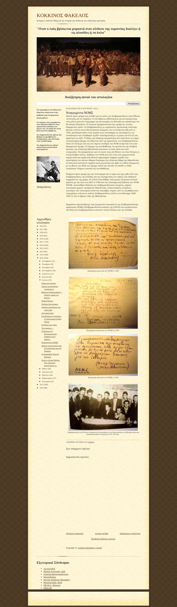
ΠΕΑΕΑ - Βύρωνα (52, 585)
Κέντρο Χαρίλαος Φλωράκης (57, 579)
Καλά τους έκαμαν (48, 283)
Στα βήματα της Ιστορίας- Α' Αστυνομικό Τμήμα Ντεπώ (51, 319)
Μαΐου (45, 369)
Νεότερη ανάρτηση (74, 533)
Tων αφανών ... (47, 328)
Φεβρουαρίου (47, 378)
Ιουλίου (45, 277)
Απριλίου (46, 372)
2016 (42, 245)
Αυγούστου (46, 274)
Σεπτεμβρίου (47, 270)
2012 (42, 258)
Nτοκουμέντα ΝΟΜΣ (49, 342)
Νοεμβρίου (46, 264)
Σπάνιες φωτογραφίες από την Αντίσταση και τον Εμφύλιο (51, 348)
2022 (42, 226)
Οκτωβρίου (46, 267)
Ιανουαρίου (46, 381)
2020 (42, 232)
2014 (42, 251)
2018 (42, 239)
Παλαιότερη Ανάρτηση (130, 533)
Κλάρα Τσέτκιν (47, 301)
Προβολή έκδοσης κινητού (103, 538)
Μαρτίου (45, 375)
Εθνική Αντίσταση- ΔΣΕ (54, 571)
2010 (42, 388)
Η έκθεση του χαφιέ (49, 325)
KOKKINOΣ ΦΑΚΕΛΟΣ (62, 15)
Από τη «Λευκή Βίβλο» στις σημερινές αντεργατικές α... (50, 363)
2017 (42, 242)
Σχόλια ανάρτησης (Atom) (90, 547)
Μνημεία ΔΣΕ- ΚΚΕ (53, 582)
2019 (42, 236)
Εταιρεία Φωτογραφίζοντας (56, 574)
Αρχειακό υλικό (47, 313)
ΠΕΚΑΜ (48, 588)
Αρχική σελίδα (101, 533)
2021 (42, 229)
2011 (42, 384)
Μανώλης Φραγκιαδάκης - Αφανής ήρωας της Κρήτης (51, 295)
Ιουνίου (45, 280)
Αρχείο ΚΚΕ (49, 568)
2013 (42, 255)
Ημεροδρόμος (50, 577)
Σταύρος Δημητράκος (49, 304)
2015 (42, 248)
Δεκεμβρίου (47, 261)
